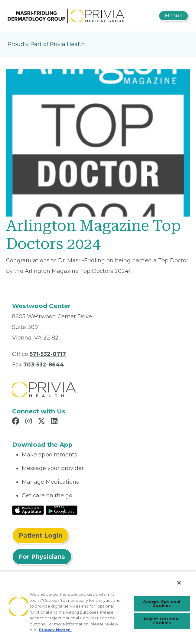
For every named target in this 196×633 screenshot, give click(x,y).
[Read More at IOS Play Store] (28, 509)
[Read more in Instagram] (29, 422)
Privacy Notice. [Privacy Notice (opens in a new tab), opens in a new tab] (55, 629)
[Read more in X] (42, 422)
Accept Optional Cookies (161, 603)
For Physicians (42, 556)
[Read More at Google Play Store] (61, 509)
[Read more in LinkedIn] (55, 422)
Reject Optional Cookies (162, 620)
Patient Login (40, 535)
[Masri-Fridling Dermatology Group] (67, 15)
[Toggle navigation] (173, 16)
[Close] (179, 582)
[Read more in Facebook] (16, 422)
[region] (98, 602)
